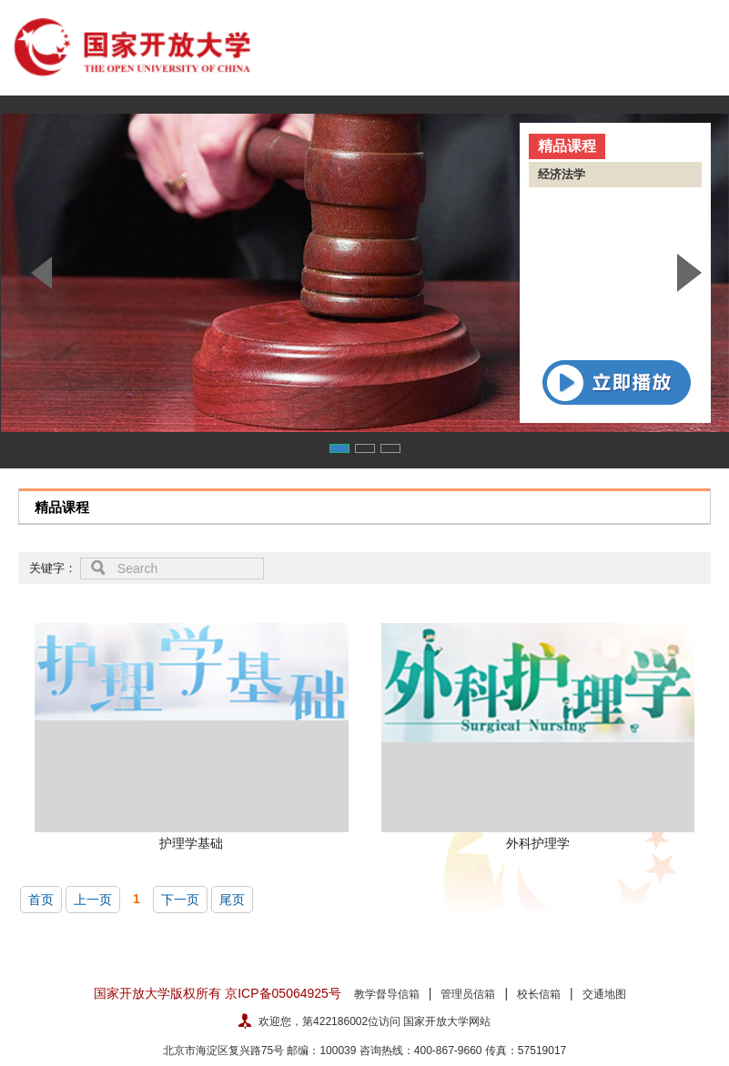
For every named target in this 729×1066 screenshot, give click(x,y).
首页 (41, 899)
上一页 (93, 899)
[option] (364, 273)
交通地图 (604, 994)
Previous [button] (39, 273)
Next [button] (689, 273)
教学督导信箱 (387, 994)
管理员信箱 (467, 994)
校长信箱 (539, 994)
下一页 (180, 899)
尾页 (232, 899)
